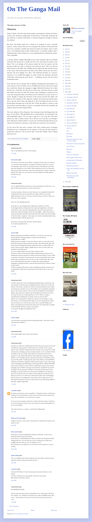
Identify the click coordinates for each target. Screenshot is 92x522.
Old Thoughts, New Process (74, 157)
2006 (66, 92)
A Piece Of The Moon (72, 155)
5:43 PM (13, 337)
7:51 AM (13, 153)
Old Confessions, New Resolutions (72, 176)
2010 (66, 80)
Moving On (69, 134)
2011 (66, 78)
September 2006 (71, 103)
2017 (66, 60)
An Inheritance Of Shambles (74, 160)
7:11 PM (13, 384)
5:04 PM (13, 425)
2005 (66, 182)
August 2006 (70, 106)
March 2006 (70, 120)
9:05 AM (13, 177)
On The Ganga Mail (33, 9)
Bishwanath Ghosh (16, 418)
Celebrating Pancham (72, 166)
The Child (69, 136)
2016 (66, 63)
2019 (66, 55)
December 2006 (71, 94)
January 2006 (70, 126)
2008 (66, 86)
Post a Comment (14, 506)
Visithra (13, 318)
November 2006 (71, 97)
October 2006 (71, 100)
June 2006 (70, 111)
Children (68, 152)
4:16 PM (13, 325)
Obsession (69, 149)
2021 (66, 49)
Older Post (54, 510)
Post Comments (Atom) (21, 514)
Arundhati (14, 390)
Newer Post (11, 510)
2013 (66, 72)
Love (67, 131)
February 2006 (71, 123)
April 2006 (70, 117)
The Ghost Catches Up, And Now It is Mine (74, 140)
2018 (66, 58)
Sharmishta (14, 160)
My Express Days (69, 305)
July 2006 (69, 109)
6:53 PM (13, 463)
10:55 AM (14, 311)
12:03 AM (14, 449)
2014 (66, 69)
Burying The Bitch (71, 163)
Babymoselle (15, 432)
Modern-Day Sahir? (71, 173)
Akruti (13, 233)
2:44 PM (13, 502)
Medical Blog (15, 455)
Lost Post (69, 128)
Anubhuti (14, 469)
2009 (66, 83)
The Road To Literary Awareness (75, 144)
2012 (66, 75)
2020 (66, 52)
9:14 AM (13, 226)
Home (32, 510)
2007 (66, 89)
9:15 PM (13, 412)
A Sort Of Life (70, 146)
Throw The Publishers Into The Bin (75, 169)
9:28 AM (13, 274)
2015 (66, 66)
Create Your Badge (67, 350)
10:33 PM (13, 480)
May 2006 (70, 114)
